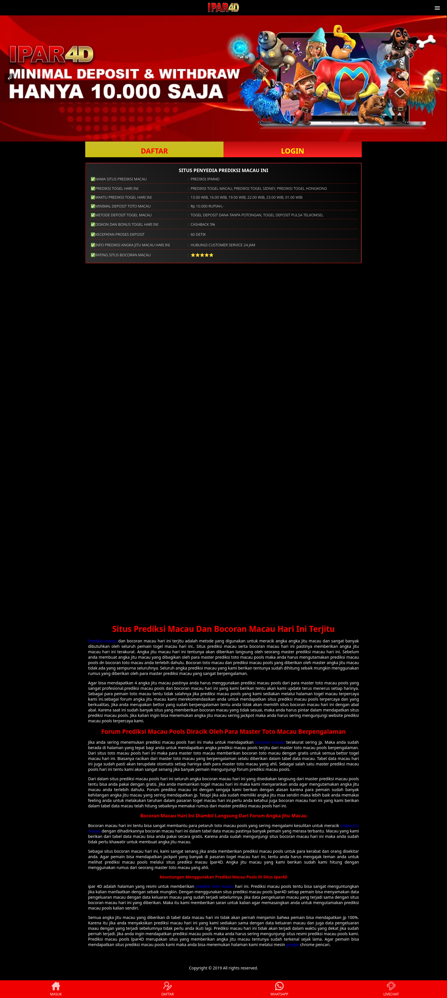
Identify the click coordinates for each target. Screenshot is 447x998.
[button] (9, 78)
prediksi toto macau (214, 886)
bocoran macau (270, 742)
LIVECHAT (391, 989)
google (292, 944)
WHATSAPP (279, 989)
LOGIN (292, 151)
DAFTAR (154, 151)
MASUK (56, 989)
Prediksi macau (102, 641)
